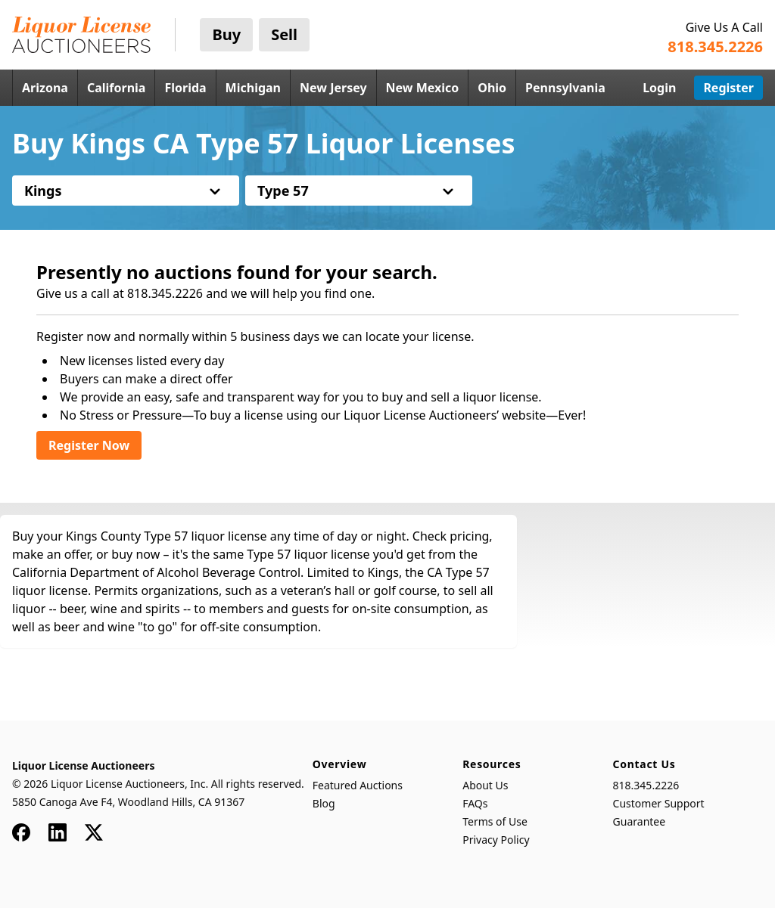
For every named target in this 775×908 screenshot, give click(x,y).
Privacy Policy (495, 839)
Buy (226, 34)
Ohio (492, 87)
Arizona (45, 87)
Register (728, 87)
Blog (324, 803)
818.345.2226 (646, 785)
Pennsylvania (565, 87)
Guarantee (639, 821)
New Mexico (422, 87)
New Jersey (333, 87)
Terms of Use (495, 821)
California (116, 87)
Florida (185, 87)
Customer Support (659, 803)
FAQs (474, 803)
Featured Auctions (358, 785)
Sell (284, 34)
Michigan (253, 87)
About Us (485, 785)
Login (659, 87)
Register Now (88, 445)
